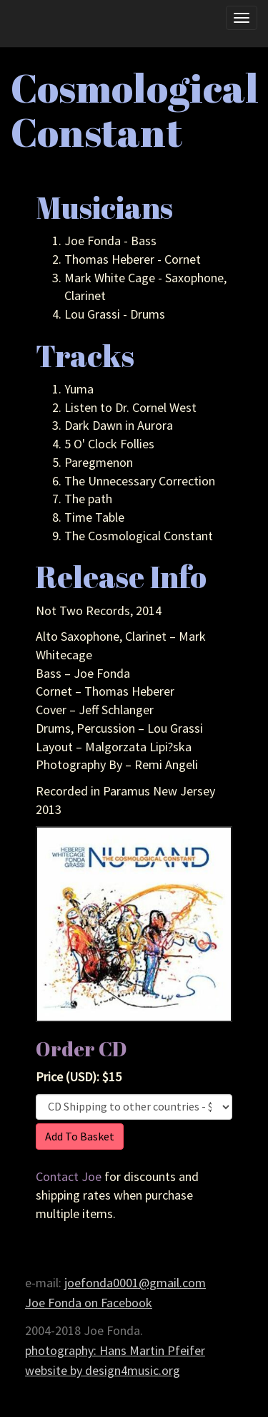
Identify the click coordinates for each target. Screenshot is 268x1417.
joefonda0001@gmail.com (135, 1282)
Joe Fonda (48, 26)
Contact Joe (68, 1176)
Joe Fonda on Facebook (88, 1302)
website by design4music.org (102, 1370)
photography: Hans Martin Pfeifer (115, 1350)
